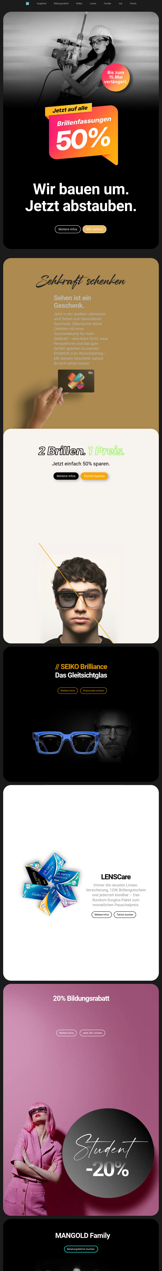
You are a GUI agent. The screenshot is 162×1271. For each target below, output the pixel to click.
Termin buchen (94, 496)
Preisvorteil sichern (93, 703)
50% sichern (94, 233)
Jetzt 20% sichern (92, 1054)
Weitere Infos (67, 233)
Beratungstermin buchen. (81, 1258)
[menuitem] (27, 3)
